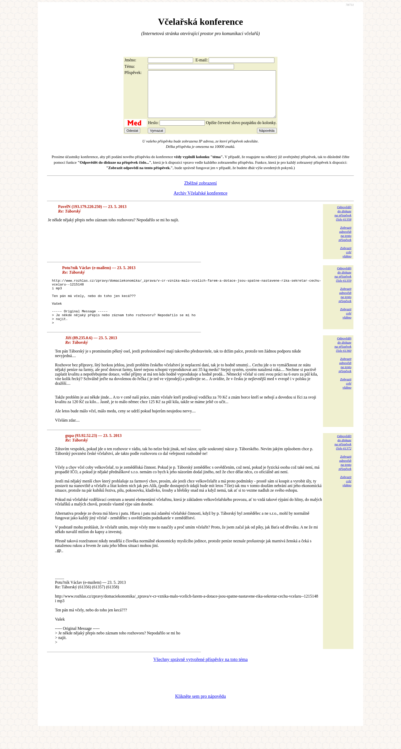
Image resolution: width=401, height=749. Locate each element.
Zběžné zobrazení (200, 192)
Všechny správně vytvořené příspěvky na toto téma (200, 677)
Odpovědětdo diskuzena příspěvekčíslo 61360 (343, 363)
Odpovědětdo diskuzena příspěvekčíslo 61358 (343, 222)
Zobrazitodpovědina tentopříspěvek (345, 243)
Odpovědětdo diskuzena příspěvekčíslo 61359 (343, 284)
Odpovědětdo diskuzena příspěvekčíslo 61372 (343, 461)
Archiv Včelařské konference (201, 202)
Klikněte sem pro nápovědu (200, 714)
